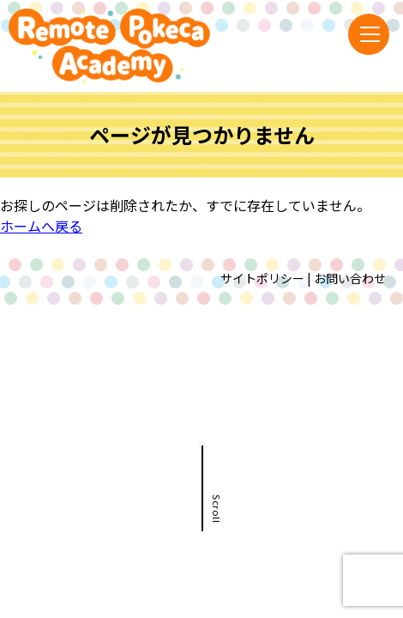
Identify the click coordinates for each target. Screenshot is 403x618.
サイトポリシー (262, 278)
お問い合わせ (350, 278)
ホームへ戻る (41, 225)
